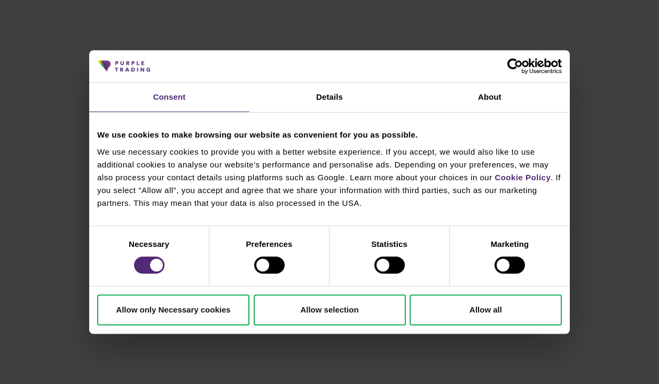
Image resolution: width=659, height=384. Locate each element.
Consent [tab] (169, 96)
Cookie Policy (523, 177)
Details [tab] (329, 96)
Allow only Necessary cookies (173, 309)
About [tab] (489, 96)
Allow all (485, 309)
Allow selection (329, 309)
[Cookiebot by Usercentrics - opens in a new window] (515, 66)
